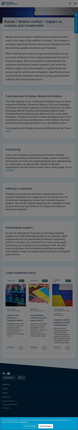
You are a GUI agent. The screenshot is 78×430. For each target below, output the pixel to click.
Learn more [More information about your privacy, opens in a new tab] (24, 422)
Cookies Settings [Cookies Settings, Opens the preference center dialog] (30, 426)
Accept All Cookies (46, 426)
